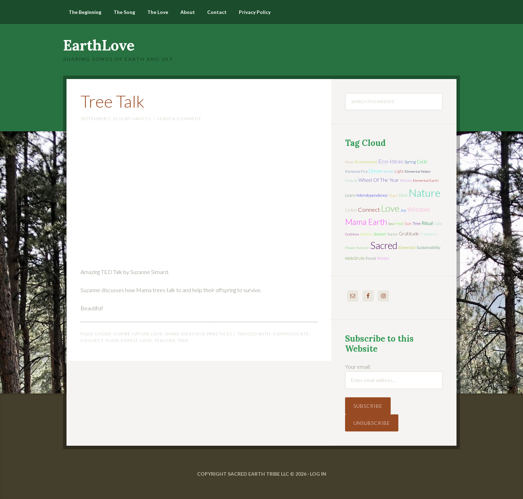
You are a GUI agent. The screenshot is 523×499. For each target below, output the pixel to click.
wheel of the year (379, 180)
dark (403, 195)
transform (428, 234)
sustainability (428, 247)
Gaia (438, 223)
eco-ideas (390, 161)
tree (183, 340)
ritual (427, 223)
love (146, 340)
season (380, 233)
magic (393, 195)
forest (129, 340)
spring (410, 161)
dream (375, 171)
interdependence (372, 195)
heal (400, 223)
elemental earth (425, 180)
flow (112, 340)
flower (350, 247)
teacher (164, 340)
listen (351, 210)
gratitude (409, 233)
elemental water (418, 171)
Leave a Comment (179, 118)
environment (366, 161)
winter (383, 258)
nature (424, 192)
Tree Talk (112, 101)
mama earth (366, 222)
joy (403, 210)
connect (91, 340)
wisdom (418, 209)
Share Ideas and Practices (198, 333)
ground (351, 180)
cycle (422, 161)
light (399, 171)
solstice (366, 234)
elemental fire (356, 171)
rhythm (406, 180)
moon (349, 162)
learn (350, 195)
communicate (291, 333)
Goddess (352, 234)
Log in (318, 474)
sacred (383, 245)
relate (388, 171)
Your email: (358, 366)
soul (391, 223)
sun (408, 223)
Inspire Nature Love (138, 333)
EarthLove (99, 45)
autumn (363, 247)
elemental (406, 247)
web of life (355, 258)
